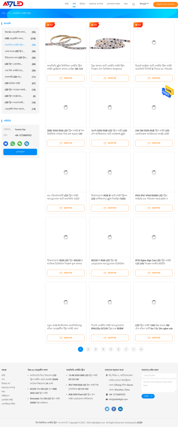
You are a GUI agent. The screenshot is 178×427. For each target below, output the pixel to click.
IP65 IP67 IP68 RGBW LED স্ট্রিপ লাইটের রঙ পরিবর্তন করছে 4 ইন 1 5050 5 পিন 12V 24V (151, 198)
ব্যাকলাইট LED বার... (20, 77)
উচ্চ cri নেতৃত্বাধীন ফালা (38, 370)
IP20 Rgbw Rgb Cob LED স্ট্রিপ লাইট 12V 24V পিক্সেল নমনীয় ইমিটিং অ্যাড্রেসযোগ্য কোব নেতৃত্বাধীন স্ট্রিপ (153, 263)
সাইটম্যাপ (5, 396)
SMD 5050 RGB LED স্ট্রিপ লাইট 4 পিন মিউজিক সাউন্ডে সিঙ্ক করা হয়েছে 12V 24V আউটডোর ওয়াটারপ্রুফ (65, 133)
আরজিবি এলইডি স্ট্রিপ (75, 370)
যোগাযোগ (20, 152)
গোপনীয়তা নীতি (8, 404)
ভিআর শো (5, 383)
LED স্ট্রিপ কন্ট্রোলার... (20, 96)
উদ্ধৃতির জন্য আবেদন (165, 4)
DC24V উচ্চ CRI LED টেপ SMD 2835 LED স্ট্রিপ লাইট (43, 391)
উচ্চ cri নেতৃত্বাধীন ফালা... (20, 32)
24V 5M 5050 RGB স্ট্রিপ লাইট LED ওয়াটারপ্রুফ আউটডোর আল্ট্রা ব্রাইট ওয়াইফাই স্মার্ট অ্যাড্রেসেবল (152, 133)
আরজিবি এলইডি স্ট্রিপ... (20, 45)
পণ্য (3, 379)
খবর (3, 391)
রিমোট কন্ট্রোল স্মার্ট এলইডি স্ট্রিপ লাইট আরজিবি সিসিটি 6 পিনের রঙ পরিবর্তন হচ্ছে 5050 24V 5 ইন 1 (153, 68)
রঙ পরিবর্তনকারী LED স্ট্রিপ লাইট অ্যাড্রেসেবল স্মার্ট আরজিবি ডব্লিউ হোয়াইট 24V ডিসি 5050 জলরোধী (63, 198)
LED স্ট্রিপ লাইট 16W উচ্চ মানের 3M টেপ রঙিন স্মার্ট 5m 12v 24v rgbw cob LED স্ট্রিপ (154, 328)
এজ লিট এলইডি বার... (20, 70)
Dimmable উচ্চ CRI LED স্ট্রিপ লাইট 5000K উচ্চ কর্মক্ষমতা (45, 400)
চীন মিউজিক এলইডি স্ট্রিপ (46, 422)
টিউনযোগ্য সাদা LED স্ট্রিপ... (20, 57)
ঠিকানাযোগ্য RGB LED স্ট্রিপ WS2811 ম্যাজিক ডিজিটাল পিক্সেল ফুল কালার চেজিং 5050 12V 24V (65, 263)
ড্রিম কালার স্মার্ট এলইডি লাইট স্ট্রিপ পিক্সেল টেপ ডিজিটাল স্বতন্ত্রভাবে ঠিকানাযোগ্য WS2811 (107, 68)
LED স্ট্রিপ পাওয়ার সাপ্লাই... (20, 89)
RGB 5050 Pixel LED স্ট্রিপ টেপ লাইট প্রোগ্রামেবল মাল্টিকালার (82, 396)
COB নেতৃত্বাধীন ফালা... (20, 38)
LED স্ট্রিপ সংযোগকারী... (20, 102)
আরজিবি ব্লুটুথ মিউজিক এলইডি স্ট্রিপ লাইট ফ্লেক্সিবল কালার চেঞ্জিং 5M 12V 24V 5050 (65, 68)
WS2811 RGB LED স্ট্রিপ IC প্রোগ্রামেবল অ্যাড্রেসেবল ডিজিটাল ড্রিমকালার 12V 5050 (107, 263)
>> (141, 349)
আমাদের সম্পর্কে (8, 387)
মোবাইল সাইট (7, 400)
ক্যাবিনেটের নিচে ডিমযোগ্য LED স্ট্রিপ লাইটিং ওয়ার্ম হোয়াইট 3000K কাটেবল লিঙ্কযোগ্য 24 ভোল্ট (44, 379)
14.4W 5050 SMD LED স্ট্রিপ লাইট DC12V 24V (83, 377)
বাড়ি (3, 375)
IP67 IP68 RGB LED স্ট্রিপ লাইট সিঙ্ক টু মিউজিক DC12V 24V (84, 387)
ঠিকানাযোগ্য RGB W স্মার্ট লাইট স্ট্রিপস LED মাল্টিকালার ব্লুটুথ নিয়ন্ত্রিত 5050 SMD (109, 198)
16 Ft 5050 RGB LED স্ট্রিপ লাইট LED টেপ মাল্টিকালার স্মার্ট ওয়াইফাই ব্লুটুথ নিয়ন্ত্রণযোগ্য (109, 133)
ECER (139, 422)
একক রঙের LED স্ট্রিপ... (20, 51)
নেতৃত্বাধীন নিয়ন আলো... (20, 109)
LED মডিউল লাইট (20, 83)
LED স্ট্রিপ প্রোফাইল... (20, 64)
